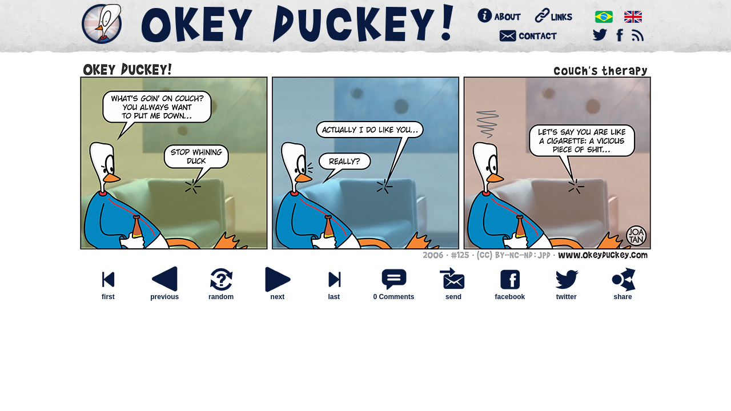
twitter (566, 294)
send (453, 294)
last (334, 294)
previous (164, 294)
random (221, 294)
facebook (510, 294)
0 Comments (393, 297)
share (623, 294)
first (108, 294)
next (277, 294)
